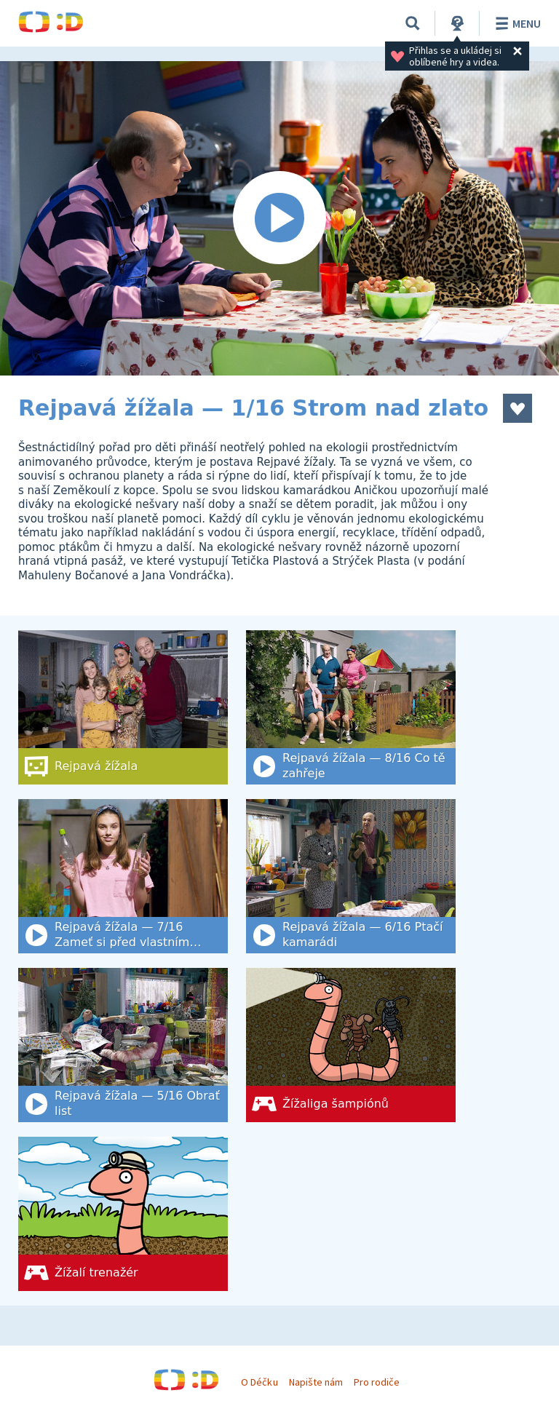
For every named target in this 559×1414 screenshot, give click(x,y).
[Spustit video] (279, 218)
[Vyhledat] (413, 23)
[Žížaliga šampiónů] (351, 1045)
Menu (516, 23)
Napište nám (316, 1382)
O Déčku (259, 1382)
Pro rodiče (377, 1382)
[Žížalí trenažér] (123, 1214)
